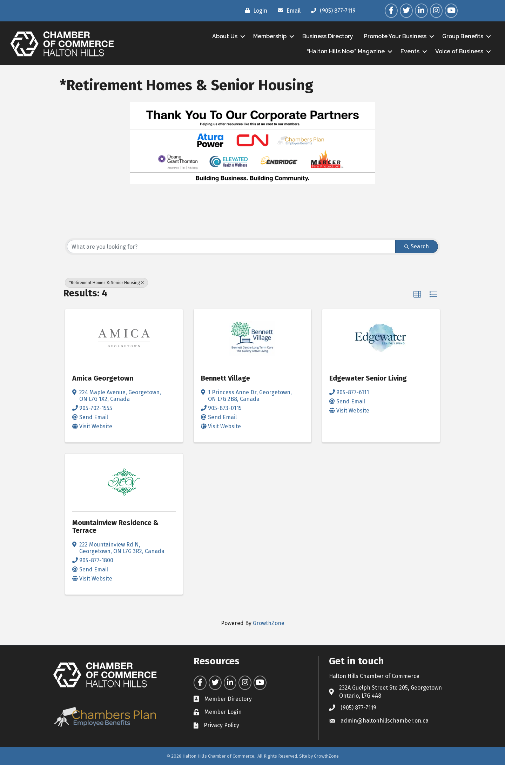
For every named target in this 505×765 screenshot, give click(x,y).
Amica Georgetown (102, 378)
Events (409, 51)
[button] (417, 295)
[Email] (287, 10)
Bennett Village (225, 378)
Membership (269, 36)
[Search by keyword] (231, 246)
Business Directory (327, 36)
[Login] (254, 10)
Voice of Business (459, 51)
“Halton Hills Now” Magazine (345, 51)
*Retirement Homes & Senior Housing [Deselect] (106, 282)
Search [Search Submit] (416, 246)
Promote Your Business (394, 36)
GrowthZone (268, 623)
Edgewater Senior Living (368, 378)
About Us (224, 36)
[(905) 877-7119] (332, 10)
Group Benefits (462, 36)
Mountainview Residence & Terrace (115, 526)
